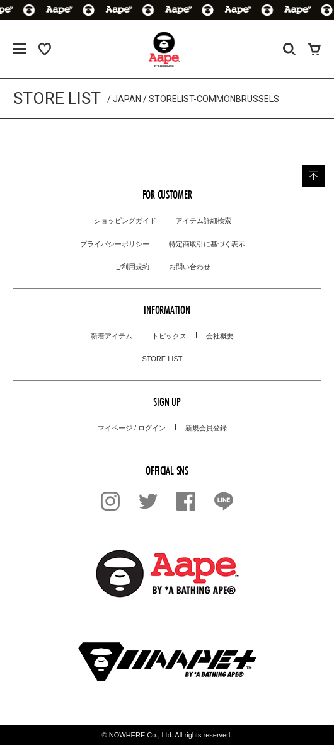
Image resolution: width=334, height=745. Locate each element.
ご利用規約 (132, 266)
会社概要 (220, 336)
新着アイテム (111, 336)
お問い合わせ (189, 266)
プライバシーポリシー (114, 244)
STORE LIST (162, 358)
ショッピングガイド (125, 220)
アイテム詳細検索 (203, 220)
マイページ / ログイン (132, 428)
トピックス (169, 336)
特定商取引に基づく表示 (207, 244)
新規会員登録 (206, 428)
